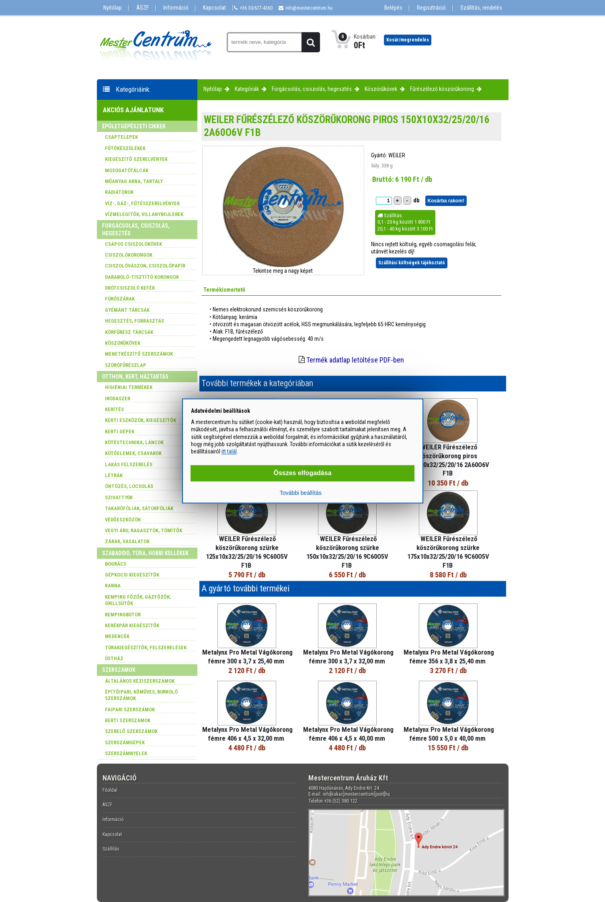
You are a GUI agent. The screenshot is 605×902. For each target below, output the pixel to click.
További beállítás (301, 493)
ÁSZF (142, 8)
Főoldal (110, 790)
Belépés (393, 8)
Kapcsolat (214, 8)
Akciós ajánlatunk (133, 110)
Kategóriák (247, 89)
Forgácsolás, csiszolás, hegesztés (312, 89)
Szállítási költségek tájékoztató (411, 263)
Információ (176, 8)
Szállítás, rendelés (481, 8)
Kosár (407, 40)
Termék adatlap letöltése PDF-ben (355, 360)
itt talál (229, 451)
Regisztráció (431, 8)
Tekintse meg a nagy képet (283, 271)
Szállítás (111, 849)
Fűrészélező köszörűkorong (442, 89)
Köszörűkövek (381, 89)
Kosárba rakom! (446, 201)
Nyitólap (112, 8)
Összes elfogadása (302, 473)
